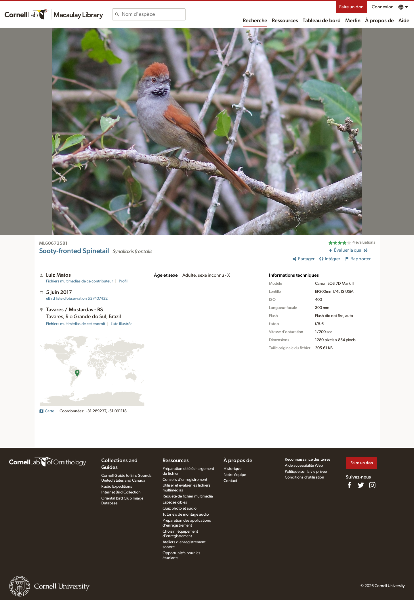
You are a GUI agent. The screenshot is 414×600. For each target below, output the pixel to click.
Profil (123, 281)
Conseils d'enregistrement (185, 480)
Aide (403, 20)
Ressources (285, 20)
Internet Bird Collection (121, 492)
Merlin (352, 20)
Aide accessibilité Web (304, 466)
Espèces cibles (175, 502)
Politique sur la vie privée (306, 472)
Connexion (383, 7)
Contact (230, 481)
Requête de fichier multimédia (188, 496)
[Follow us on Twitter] (360, 485)
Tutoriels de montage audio (186, 514)
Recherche (255, 20)
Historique (232, 469)
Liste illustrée (121, 324)
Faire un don (351, 7)
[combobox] (153, 14)
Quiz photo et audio (179, 508)
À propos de (379, 20)
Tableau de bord (322, 20)
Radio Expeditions (116, 487)
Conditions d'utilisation (304, 477)
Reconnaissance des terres (307, 459)
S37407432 (77, 299)
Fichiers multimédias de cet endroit (75, 324)
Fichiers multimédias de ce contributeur (79, 281)
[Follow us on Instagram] (372, 485)
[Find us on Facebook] (349, 485)
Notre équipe (235, 475)
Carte (46, 411)
